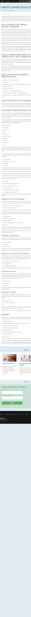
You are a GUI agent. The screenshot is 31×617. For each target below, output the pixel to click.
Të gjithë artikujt (26, 381)
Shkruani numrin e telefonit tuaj (7, 395)
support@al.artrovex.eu (3, 419)
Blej (12, 403)
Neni (23, 414)
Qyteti (20, 414)
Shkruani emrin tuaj (5, 390)
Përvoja (1, 414)
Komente (15, 414)
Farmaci (27, 414)
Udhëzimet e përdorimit (8, 414)
